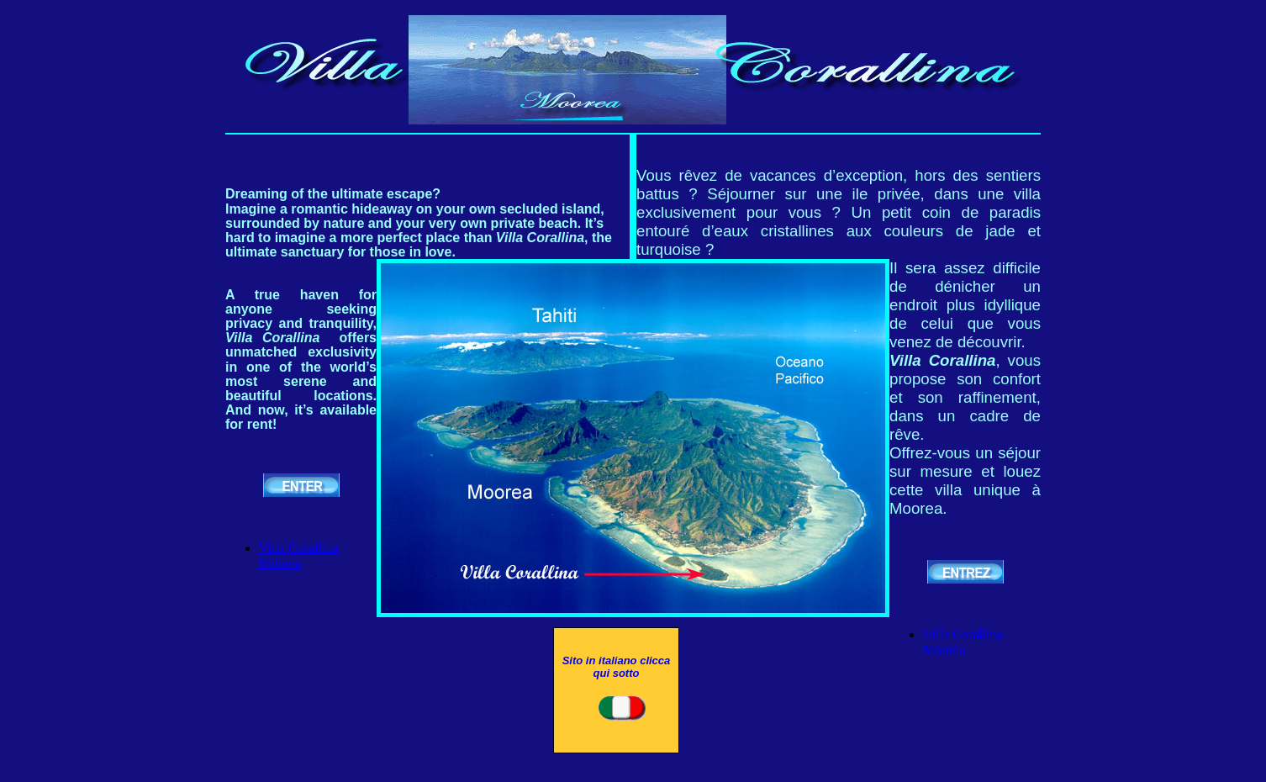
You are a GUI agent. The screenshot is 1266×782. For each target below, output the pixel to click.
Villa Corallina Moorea (299, 555)
